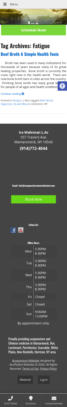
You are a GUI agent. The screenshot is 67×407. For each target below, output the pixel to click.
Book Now (33, 199)
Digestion (6, 104)
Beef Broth (46, 100)
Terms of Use (30, 369)
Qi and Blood (21, 104)
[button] (62, 86)
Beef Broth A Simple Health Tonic (30, 54)
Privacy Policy (48, 369)
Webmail (25, 380)
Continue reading (12, 93)
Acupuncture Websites (25, 361)
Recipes (17, 100)
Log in (44, 380)
